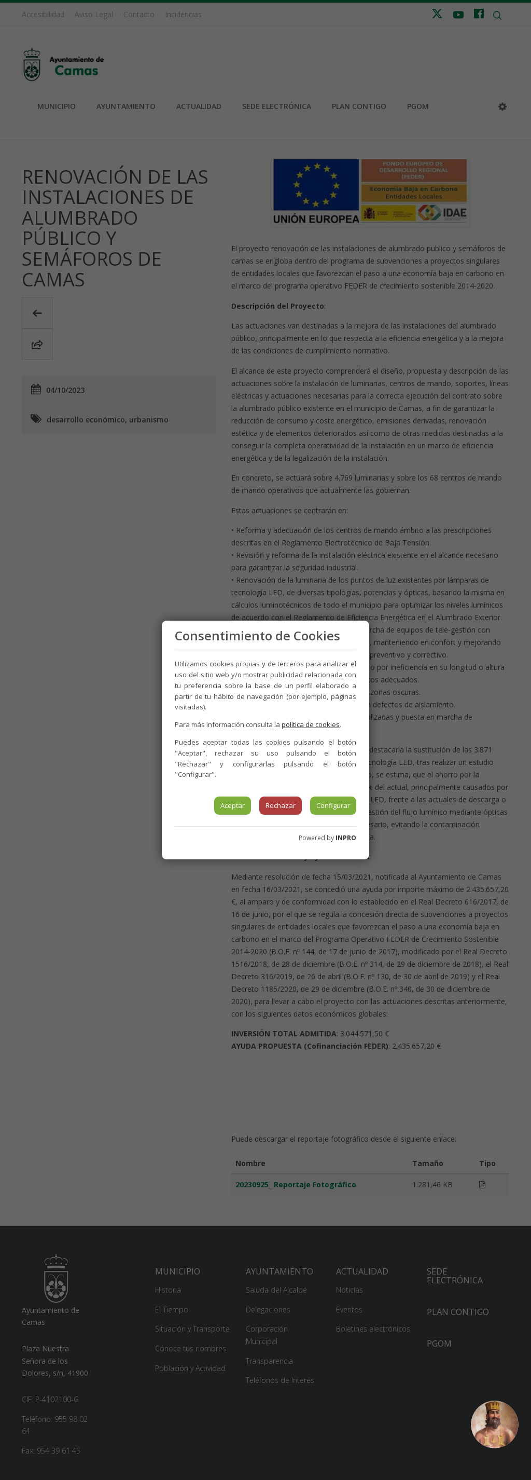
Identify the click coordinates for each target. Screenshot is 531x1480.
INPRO (346, 837)
